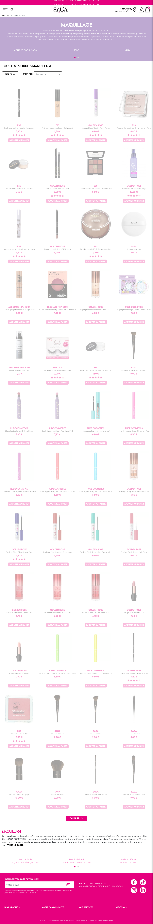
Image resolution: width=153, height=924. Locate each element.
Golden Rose (107, 36)
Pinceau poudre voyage (19, 794)
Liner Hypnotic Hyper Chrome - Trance (19, 491)
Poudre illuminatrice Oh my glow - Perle (134, 128)
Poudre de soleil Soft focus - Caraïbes (95, 249)
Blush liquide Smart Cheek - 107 (19, 613)
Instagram (133, 890)
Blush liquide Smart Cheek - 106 (95, 613)
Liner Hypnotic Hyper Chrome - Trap (133, 431)
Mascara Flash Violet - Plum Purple (95, 128)
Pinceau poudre (57, 734)
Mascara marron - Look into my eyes (19, 249)
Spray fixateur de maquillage (134, 188)
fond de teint (119, 33)
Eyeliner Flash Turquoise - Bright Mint (96, 552)
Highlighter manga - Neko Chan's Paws (134, 310)
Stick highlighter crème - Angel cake (19, 310)
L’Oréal (118, 36)
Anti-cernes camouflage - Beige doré (57, 128)
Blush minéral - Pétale (19, 734)
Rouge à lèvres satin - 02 (19, 673)
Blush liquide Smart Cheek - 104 (57, 613)
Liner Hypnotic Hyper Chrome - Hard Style (57, 673)
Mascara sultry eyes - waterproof (96, 431)
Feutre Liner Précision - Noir (57, 188)
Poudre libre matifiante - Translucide (95, 370)
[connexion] (141, 10)
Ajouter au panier (19, 140)
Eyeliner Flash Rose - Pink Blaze (134, 552)
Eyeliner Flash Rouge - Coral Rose (57, 552)
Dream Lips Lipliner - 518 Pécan (57, 249)
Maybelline (95, 36)
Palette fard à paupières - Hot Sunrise (95, 188)
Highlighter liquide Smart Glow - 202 (95, 310)
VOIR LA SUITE (15, 845)
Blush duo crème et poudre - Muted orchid (57, 310)
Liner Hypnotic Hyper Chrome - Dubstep (57, 491)
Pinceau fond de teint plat (134, 794)
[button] (74, 57)
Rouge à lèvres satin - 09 (134, 613)
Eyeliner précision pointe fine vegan (19, 128)
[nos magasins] (126, 10)
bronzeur (29, 36)
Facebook (133, 882)
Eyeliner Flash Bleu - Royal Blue (19, 552)
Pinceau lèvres (134, 734)
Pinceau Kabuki (57, 794)
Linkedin (142, 890)
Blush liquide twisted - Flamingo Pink (57, 431)
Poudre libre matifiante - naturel (19, 188)
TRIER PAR (28, 74)
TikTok (142, 882)
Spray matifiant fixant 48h (19, 370)
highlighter (40, 36)
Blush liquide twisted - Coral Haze (19, 431)
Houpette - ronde (134, 249)
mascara (131, 33)
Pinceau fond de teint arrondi (133, 370)
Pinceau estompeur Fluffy (96, 794)
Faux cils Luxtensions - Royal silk (57, 370)
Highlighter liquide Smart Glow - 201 (134, 491)
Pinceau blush (96, 734)
